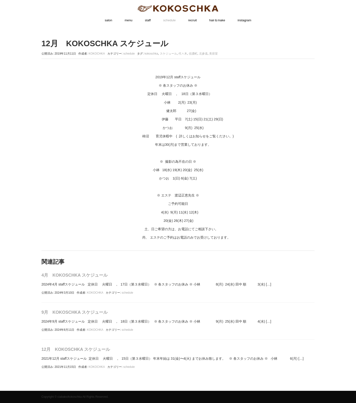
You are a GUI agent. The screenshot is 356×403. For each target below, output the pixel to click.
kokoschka (151, 53)
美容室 (213, 53)
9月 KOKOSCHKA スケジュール (74, 312)
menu (128, 20)
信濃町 (193, 53)
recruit (192, 20)
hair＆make (217, 20)
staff (148, 20)
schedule (169, 20)
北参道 (203, 53)
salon (108, 20)
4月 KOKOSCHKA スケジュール (74, 275)
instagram (244, 20)
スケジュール (168, 53)
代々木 (182, 53)
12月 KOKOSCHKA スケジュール (75, 349)
